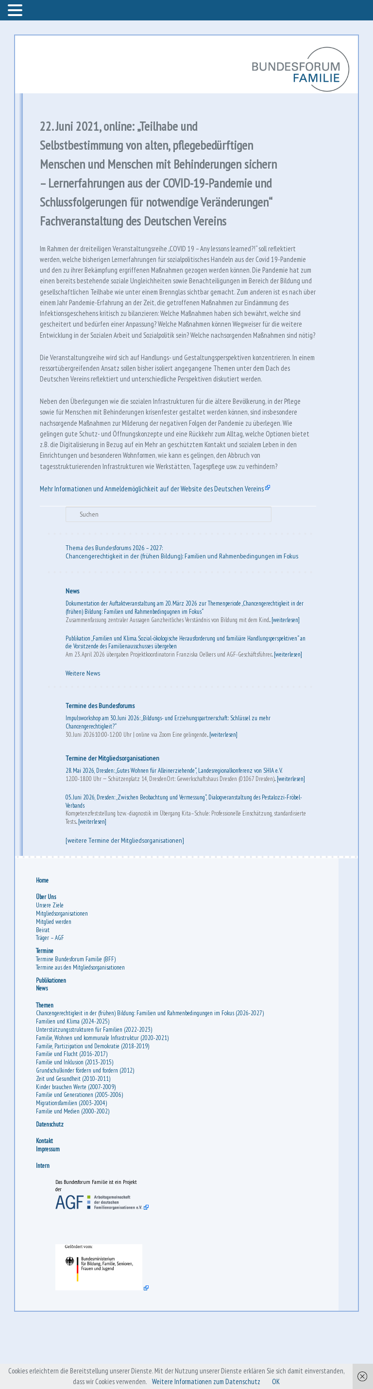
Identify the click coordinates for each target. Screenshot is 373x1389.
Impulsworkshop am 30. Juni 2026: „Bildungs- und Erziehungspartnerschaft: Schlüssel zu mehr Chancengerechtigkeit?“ (169, 781)
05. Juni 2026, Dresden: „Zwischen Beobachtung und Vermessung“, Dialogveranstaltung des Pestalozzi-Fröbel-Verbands (185, 860)
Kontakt (45, 1202)
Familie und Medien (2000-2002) (73, 1172)
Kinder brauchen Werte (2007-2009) (77, 1148)
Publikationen (52, 1041)
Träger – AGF (51, 999)
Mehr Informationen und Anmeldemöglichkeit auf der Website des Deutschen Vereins (158, 546)
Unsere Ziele (51, 966)
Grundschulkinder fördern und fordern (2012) (86, 1132)
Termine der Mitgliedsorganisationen (113, 817)
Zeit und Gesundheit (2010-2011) (74, 1139)
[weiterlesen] (286, 679)
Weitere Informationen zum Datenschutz (208, 1381)
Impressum (49, 1210)
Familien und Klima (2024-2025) (73, 1082)
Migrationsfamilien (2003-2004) (72, 1164)
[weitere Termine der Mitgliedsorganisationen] (126, 899)
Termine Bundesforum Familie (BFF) (77, 1020)
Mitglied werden (54, 982)
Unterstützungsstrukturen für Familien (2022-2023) (95, 1091)
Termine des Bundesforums (101, 765)
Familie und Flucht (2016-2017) (72, 1115)
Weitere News (84, 732)
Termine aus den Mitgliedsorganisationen (81, 1028)
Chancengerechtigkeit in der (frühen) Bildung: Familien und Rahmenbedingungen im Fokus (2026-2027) (151, 1074)
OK (281, 1381)
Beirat (44, 991)
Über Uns (47, 958)
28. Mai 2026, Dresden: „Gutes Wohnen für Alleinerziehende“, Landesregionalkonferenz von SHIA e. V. (175, 830)
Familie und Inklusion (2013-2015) (75, 1123)
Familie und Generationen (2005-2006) (80, 1156)
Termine (45, 1012)
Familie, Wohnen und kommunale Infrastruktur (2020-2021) (103, 1098)
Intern (44, 1227)
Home (43, 942)
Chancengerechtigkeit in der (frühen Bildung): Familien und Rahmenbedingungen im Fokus (183, 614)
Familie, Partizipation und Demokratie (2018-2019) (93, 1107)
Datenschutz (51, 1185)
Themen (45, 1066)
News (73, 649)
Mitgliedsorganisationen (63, 974)
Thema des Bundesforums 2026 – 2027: (115, 607)
